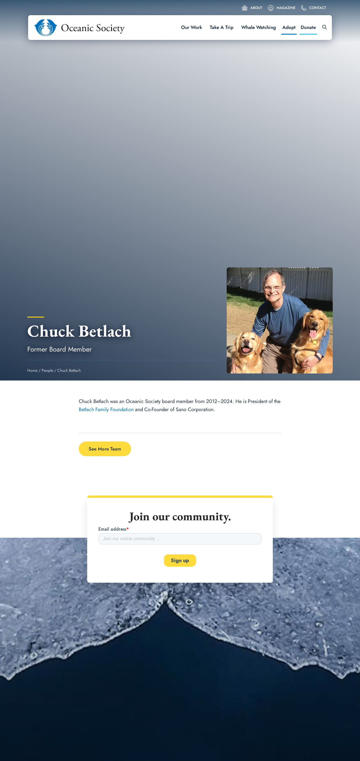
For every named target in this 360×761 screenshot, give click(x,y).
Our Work (191, 27)
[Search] (322, 27)
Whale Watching (258, 27)
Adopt (289, 27)
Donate (308, 27)
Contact (317, 7)
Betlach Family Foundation (106, 409)
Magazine (285, 7)
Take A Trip (221, 27)
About (256, 7)
